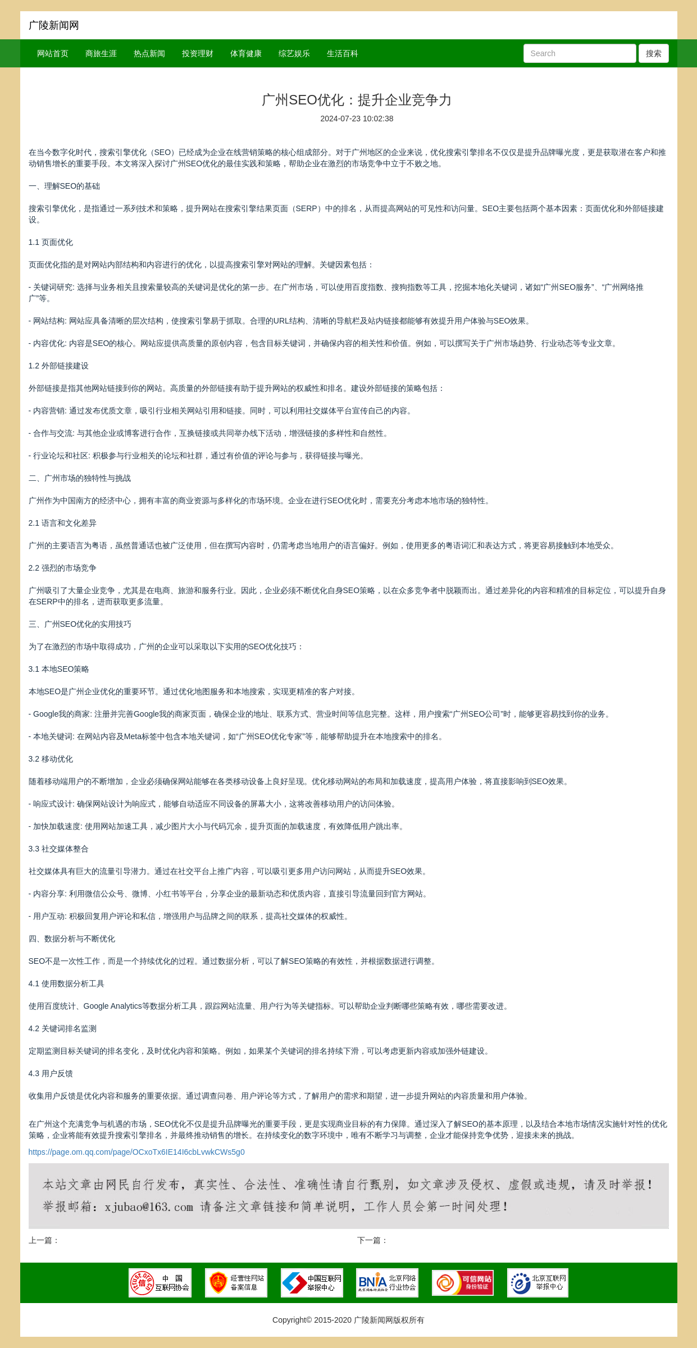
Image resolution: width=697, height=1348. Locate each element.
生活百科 (342, 53)
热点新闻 (149, 53)
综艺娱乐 (294, 53)
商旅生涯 (101, 53)
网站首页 (53, 53)
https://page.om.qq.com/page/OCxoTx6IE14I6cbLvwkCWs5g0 (137, 1151)
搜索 (654, 53)
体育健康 (246, 53)
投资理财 (197, 53)
